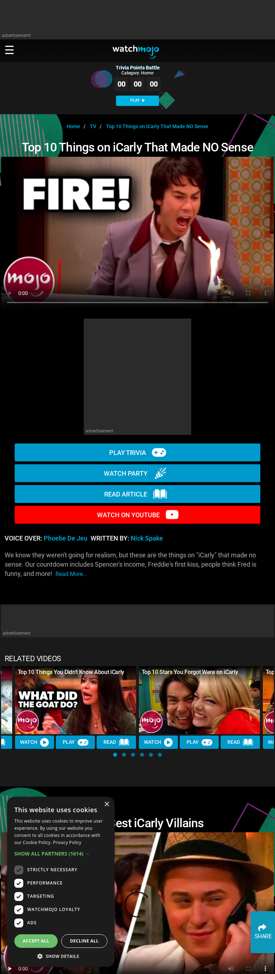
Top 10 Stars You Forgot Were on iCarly (190, 672)
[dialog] (61, 882)
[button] (115, 755)
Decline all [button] (84, 941)
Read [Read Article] (117, 742)
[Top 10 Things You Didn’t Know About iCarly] (75, 700)
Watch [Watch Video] (34, 742)
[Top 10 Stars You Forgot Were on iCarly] (199, 700)
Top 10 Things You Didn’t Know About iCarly (71, 672)
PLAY (137, 100)
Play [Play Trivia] (75, 742)
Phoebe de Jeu (65, 538)
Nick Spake (147, 538)
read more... (71, 574)
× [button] (106, 804)
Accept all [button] (36, 941)
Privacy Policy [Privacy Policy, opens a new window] (67, 842)
